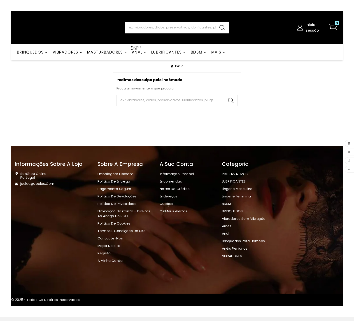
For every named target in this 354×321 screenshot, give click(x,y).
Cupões (166, 207)
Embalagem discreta (115, 177)
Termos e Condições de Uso (122, 234)
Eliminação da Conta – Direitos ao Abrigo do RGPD (124, 217)
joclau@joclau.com (37, 187)
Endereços (168, 199)
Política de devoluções (117, 199)
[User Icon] (310, 29)
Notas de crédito (174, 192)
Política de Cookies (114, 227)
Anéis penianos (235, 252)
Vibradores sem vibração (244, 222)
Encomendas (171, 185)
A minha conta (110, 264)
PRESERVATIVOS (235, 177)
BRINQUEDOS (232, 214)
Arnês (227, 229)
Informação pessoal (177, 177)
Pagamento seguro (114, 192)
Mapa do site (109, 249)
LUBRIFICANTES (234, 185)
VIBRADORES (232, 259)
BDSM (226, 207)
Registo (104, 256)
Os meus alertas (173, 214)
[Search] (170, 29)
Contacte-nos (110, 241)
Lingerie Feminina (236, 199)
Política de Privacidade (117, 207)
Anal (225, 237)
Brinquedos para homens (243, 244)
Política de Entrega (114, 185)
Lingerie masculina (237, 192)
